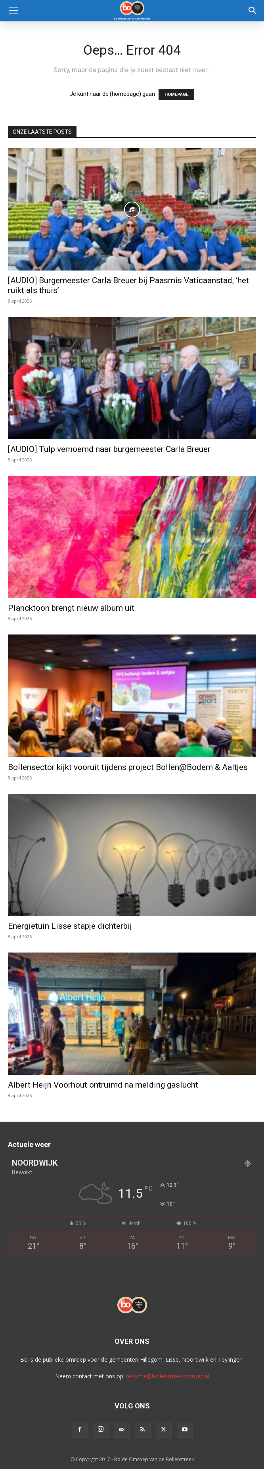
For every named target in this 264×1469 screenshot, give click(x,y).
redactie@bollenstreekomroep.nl (167, 1376)
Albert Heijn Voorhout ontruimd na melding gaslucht (103, 1085)
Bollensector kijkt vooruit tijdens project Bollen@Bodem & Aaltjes (128, 767)
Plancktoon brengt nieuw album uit (71, 608)
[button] (13, 10)
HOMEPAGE (176, 94)
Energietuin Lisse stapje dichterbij (70, 926)
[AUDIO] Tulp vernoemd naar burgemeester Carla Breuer (109, 449)
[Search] (253, 10)
